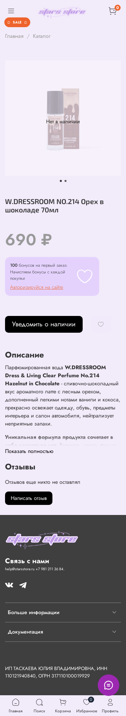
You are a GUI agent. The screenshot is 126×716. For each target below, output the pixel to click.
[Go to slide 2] (66, 181)
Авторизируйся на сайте (36, 287)
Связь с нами (27, 561)
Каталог (41, 36)
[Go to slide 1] (61, 181)
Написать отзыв (29, 498)
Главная (14, 36)
